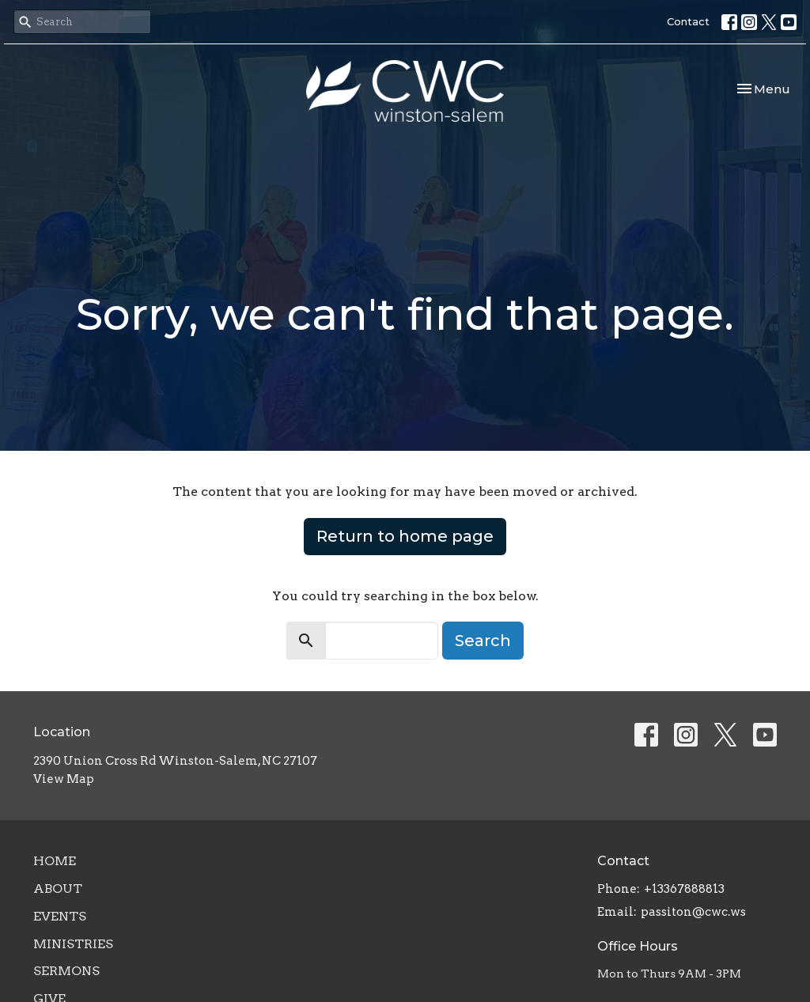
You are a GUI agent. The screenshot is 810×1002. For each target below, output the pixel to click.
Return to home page (405, 536)
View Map (63, 779)
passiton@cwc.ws (693, 912)
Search (483, 640)
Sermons (66, 970)
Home (54, 860)
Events (59, 916)
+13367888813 (684, 889)
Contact (688, 21)
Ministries (73, 943)
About (57, 888)
